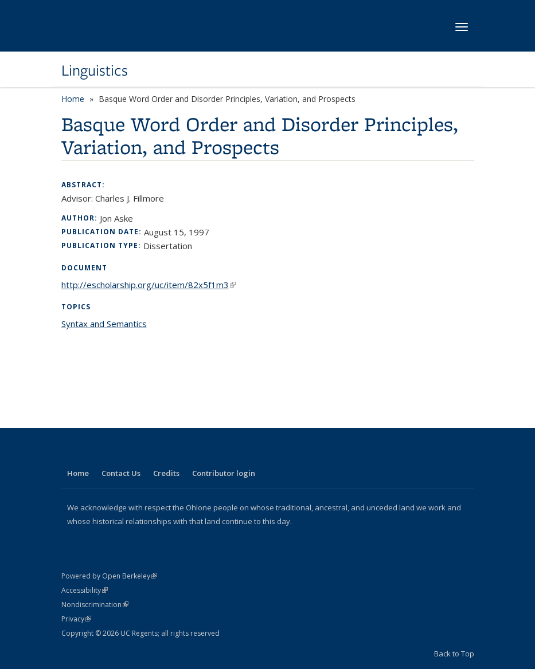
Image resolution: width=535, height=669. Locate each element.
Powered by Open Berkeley (109, 576)
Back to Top (454, 653)
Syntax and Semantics (104, 323)
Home (72, 98)
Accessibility (84, 590)
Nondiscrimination (94, 604)
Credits (166, 473)
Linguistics (94, 70)
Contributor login (223, 473)
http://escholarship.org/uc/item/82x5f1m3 (148, 284)
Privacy (76, 619)
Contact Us (120, 473)
